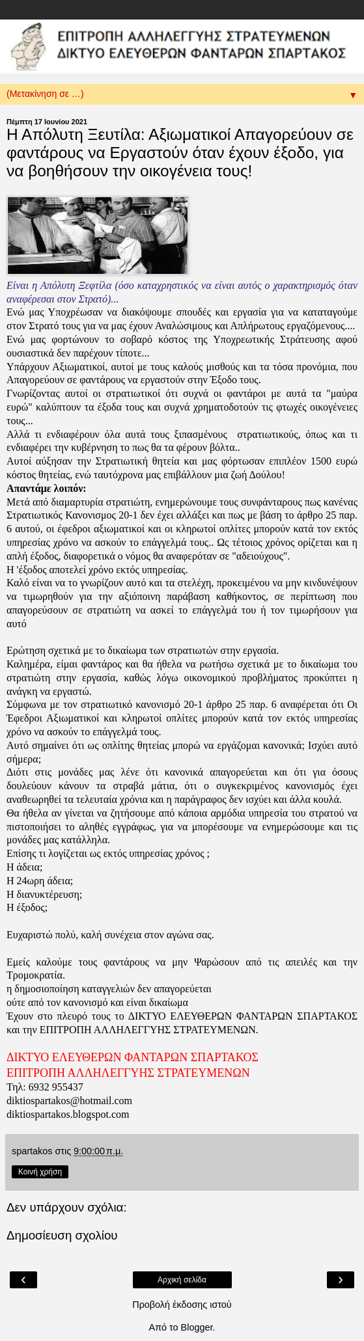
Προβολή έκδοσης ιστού (182, 1304)
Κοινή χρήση (40, 1171)
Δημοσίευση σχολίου (62, 1235)
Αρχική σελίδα (182, 1279)
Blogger (197, 1327)
